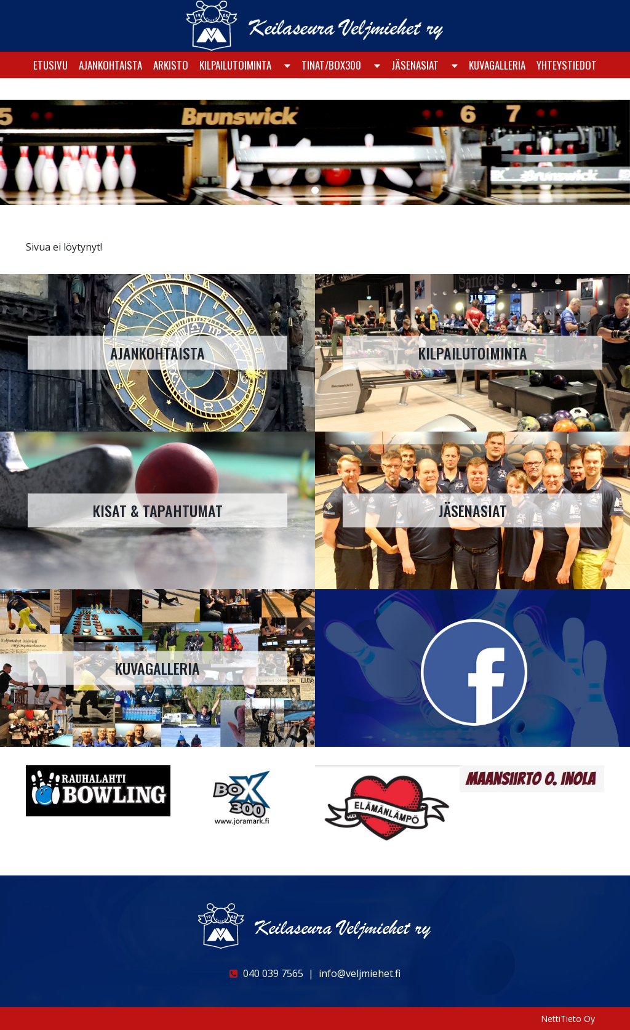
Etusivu (50, 90)
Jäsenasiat (415, 90)
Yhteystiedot (566, 90)
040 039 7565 (266, 973)
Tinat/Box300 (331, 90)
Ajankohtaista (110, 90)
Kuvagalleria (497, 90)
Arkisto (170, 90)
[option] (98, 790)
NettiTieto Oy (568, 1018)
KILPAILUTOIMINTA (235, 90)
